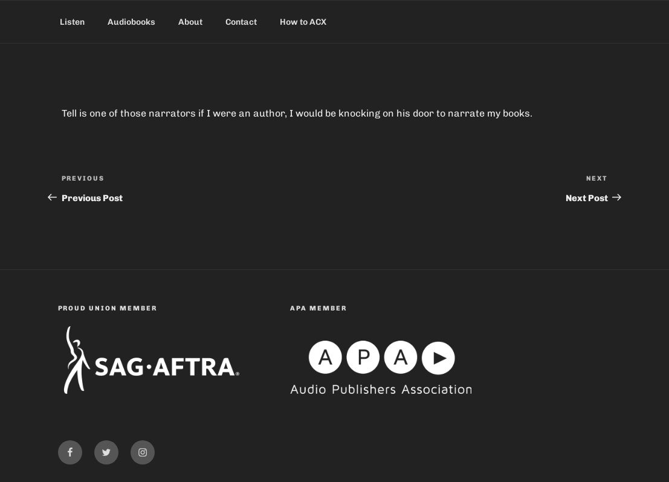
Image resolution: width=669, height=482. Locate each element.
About (190, 22)
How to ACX (303, 22)
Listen (72, 22)
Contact (241, 22)
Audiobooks (131, 22)
